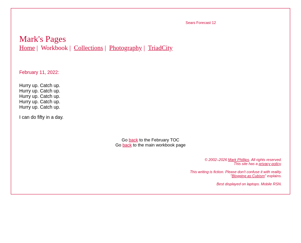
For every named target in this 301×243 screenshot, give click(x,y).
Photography (125, 47)
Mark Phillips (238, 160)
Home (27, 47)
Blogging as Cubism (248, 176)
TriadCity (160, 47)
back (133, 139)
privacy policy (270, 164)
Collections (88, 47)
